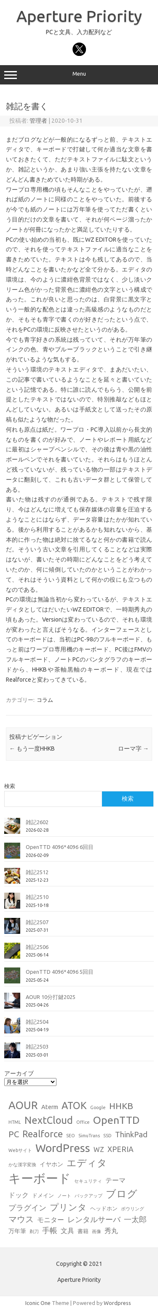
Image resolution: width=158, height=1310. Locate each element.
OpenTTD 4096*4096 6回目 (60, 847)
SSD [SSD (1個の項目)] (107, 1135)
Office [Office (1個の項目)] (83, 1122)
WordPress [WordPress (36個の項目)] (62, 1147)
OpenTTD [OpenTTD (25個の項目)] (116, 1120)
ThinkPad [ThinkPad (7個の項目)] (131, 1134)
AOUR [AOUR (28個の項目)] (23, 1105)
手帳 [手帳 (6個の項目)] (49, 1230)
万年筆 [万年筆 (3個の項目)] (17, 1231)
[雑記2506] (12, 954)
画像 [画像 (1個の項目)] (96, 1231)
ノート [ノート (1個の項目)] (64, 1195)
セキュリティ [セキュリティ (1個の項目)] (88, 1180)
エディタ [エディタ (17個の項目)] (87, 1162)
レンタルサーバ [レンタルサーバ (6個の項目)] (94, 1219)
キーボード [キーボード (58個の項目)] (39, 1178)
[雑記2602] (12, 829)
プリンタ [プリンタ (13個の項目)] (68, 1207)
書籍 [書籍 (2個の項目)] (83, 1231)
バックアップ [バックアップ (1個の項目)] (88, 1195)
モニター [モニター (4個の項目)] (50, 1219)
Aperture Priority (79, 16)
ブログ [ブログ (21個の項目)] (121, 1193)
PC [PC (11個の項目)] (13, 1134)
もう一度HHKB (32, 748)
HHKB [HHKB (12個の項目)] (121, 1106)
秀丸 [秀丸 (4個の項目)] (111, 1230)
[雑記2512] (12, 879)
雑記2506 (37, 947)
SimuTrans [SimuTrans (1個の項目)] (89, 1135)
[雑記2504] (12, 1028)
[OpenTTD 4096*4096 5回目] (12, 978)
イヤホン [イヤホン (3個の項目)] (51, 1164)
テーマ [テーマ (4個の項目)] (115, 1180)
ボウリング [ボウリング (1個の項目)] (132, 1208)
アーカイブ (19, 1073)
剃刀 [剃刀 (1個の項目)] (34, 1231)
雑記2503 (37, 1046)
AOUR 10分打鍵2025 (50, 997)
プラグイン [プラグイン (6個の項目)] (27, 1208)
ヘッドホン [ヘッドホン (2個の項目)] (104, 1208)
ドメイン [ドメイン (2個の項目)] (43, 1195)
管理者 (38, 120)
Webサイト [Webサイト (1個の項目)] (20, 1150)
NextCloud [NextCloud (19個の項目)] (48, 1120)
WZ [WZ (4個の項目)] (99, 1149)
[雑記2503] (12, 1053)
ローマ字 (133, 748)
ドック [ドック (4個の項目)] (18, 1195)
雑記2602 (37, 822)
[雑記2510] (12, 904)
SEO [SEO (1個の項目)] (70, 1135)
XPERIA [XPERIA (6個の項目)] (120, 1149)
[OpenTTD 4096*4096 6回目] (12, 854)
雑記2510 (37, 897)
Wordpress (117, 1303)
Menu (79, 75)
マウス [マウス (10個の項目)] (21, 1219)
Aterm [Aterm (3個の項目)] (49, 1107)
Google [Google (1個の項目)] (98, 1107)
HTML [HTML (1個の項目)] (14, 1122)
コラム (45, 700)
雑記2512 (37, 872)
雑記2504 (37, 1022)
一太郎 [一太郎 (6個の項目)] (135, 1219)
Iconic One (38, 1303)
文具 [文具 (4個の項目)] (67, 1230)
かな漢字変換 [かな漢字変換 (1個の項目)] (22, 1164)
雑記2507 (37, 922)
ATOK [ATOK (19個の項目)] (74, 1105)
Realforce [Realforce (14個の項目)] (42, 1134)
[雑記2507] (12, 929)
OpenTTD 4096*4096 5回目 (60, 972)
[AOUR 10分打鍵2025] (12, 1004)
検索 (9, 786)
